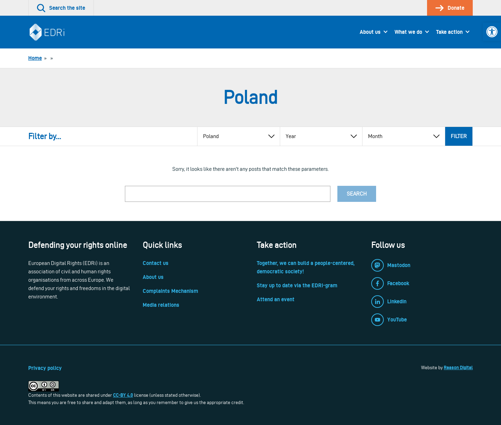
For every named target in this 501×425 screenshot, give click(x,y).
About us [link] (370, 32)
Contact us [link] (156, 263)
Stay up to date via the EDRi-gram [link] (297, 285)
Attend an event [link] (275, 299)
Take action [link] (449, 32)
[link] (492, 32)
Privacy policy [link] (45, 368)
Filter (459, 136)
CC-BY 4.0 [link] (123, 395)
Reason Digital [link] (458, 367)
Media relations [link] (161, 305)
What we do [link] (408, 32)
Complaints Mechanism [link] (170, 291)
